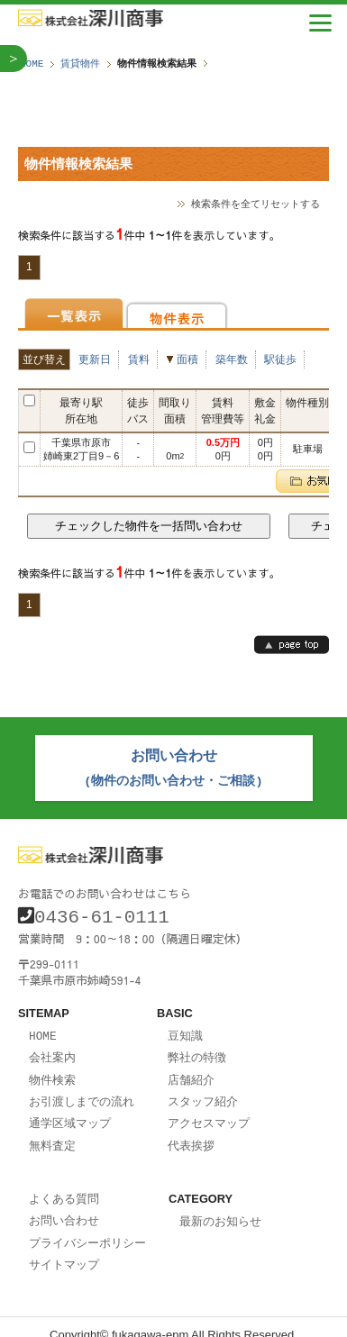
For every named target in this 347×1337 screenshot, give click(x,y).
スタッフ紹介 (203, 1091)
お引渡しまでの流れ (81, 1091)
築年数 (231, 359)
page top (291, 643)
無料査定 (52, 1133)
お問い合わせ (64, 1206)
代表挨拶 (191, 1133)
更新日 (94, 359)
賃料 (139, 359)
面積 (187, 359)
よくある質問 (64, 1186)
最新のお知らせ (220, 1208)
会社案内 (52, 1049)
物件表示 (176, 313)
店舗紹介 (191, 1070)
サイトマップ (64, 1249)
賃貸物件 (80, 63)
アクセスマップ (209, 1112)
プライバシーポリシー (87, 1228)
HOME (31, 63)
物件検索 (52, 1070)
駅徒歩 (280, 359)
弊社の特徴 (197, 1049)
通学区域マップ (70, 1112)
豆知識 (185, 1028)
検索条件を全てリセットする (255, 203)
